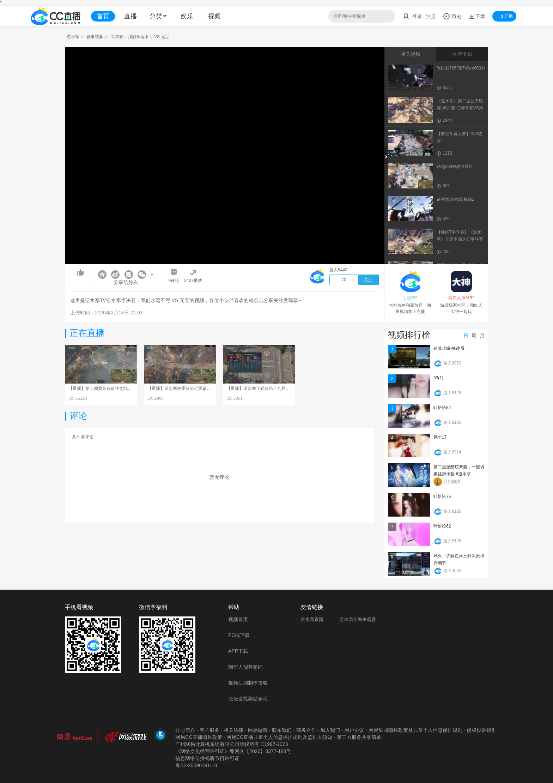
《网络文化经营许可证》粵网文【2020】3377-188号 (233, 751)
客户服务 (209, 730)
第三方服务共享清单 (359, 737)
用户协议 (354, 730)
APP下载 (238, 651)
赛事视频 (94, 36)
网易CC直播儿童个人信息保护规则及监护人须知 (279, 737)
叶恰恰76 (442, 496)
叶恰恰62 (442, 526)
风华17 (439, 437)
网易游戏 (258, 730)
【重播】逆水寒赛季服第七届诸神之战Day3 (188, 388)
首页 (103, 16)
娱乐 (187, 16)
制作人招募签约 (245, 666)
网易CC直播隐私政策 (198, 737)
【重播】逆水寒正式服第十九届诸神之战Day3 (269, 388)
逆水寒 (73, 36)
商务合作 (306, 730)
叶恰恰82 (442, 407)
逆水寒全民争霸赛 (357, 619)
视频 (214, 16)
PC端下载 (239, 635)
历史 (452, 16)
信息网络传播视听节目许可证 (207, 758)
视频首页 (238, 619)
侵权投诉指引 (481, 730)
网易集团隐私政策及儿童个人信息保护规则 (415, 730)
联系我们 (282, 730)
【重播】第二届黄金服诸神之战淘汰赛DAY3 (109, 388)
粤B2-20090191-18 (196, 765)
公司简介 (185, 730)
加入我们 (330, 730)
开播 (504, 16)
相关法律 (233, 730)
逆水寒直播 (311, 619)
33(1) (438, 377)
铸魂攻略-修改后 (448, 348)
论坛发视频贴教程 (248, 698)
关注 (368, 279)
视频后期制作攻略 (248, 682)
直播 (130, 16)
